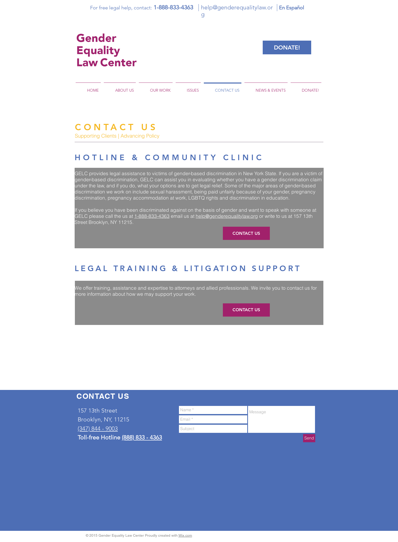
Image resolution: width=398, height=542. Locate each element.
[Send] (309, 438)
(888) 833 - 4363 (142, 437)
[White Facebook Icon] (291, 108)
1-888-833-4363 (152, 216)
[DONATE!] (287, 47)
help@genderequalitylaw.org (227, 216)
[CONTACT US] (246, 233)
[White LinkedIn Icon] (313, 108)
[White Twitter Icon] (302, 108)
